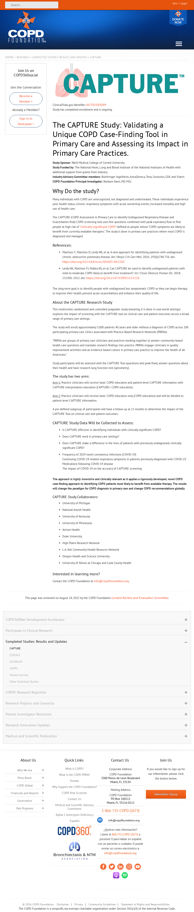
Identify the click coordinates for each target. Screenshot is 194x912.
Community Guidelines (102, 904)
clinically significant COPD (98, 227)
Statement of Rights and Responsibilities (145, 904)
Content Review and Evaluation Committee (139, 598)
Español (74, 821)
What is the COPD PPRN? (74, 775)
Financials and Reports (25, 793)
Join (175, 3)
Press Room (25, 778)
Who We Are (24, 770)
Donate (178, 18)
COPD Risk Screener (74, 793)
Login (184, 3)
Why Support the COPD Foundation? (74, 787)
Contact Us (74, 799)
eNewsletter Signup (166, 794)
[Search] (31, 5)
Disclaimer (63, 904)
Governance (24, 801)
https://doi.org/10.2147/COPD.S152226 (112, 278)
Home (9, 57)
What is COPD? (74, 769)
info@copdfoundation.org (111, 581)
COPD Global (25, 785)
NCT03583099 (96, 105)
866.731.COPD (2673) (125, 834)
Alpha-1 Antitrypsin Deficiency (74, 815)
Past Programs (24, 808)
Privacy (79, 904)
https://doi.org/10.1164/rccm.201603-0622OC (93, 262)
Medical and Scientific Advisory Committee (74, 807)
